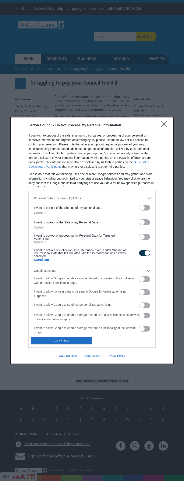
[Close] (165, 125)
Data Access (92, 355)
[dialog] (92, 240)
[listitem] (92, 198)
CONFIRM (61, 340)
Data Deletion (68, 355)
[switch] (144, 208)
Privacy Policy (116, 355)
